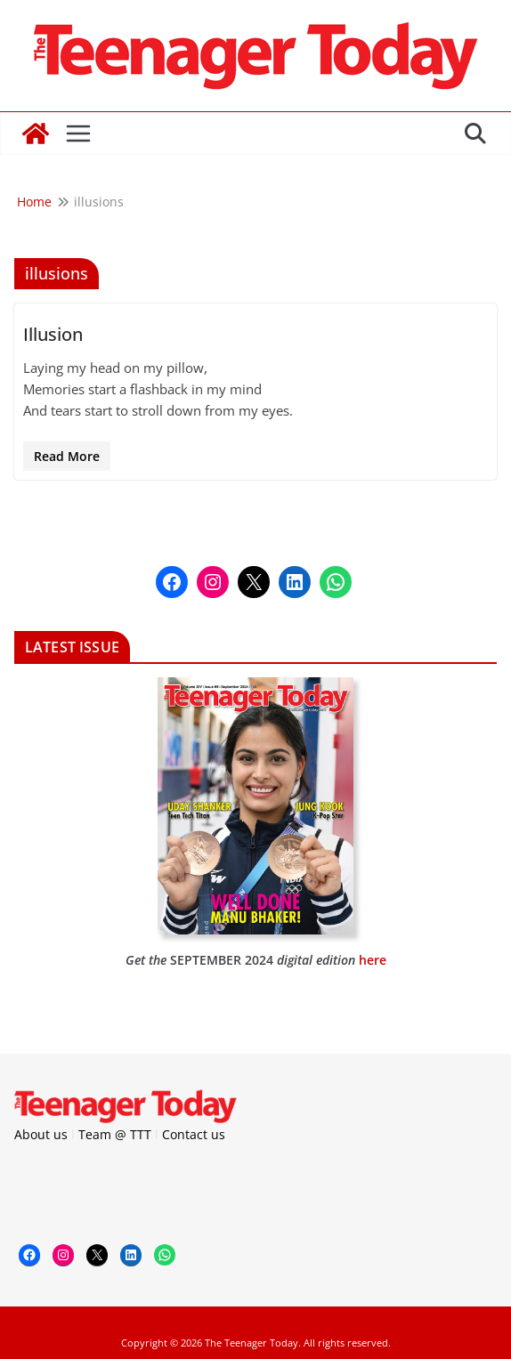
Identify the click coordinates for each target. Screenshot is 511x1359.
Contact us (193, 1134)
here (372, 959)
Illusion (53, 334)
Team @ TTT (114, 1134)
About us (41, 1134)
